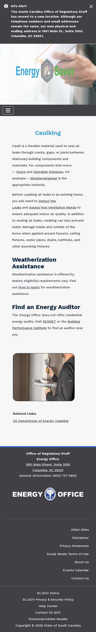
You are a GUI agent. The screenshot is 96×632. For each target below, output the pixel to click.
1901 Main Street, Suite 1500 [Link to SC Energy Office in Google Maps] (48, 464)
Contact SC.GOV (48, 612)
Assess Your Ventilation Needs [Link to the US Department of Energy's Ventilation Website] (52, 207)
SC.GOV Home (48, 593)
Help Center (48, 606)
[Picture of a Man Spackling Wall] (44, 377)
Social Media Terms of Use (68, 554)
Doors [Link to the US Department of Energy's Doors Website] (21, 172)
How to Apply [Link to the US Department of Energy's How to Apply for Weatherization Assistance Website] (29, 287)
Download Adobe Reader (48, 619)
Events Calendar (76, 570)
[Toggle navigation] (8, 110)
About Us (81, 562)
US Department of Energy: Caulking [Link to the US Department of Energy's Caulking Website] (41, 421)
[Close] (91, 6)
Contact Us (80, 578)
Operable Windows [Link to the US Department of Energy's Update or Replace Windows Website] (48, 172)
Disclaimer (80, 538)
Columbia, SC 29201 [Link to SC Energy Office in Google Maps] (47, 470)
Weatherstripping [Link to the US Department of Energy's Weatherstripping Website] (43, 178)
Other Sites (80, 530)
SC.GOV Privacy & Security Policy (48, 599)
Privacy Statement (74, 546)
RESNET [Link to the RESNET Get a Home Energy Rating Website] (49, 321)
